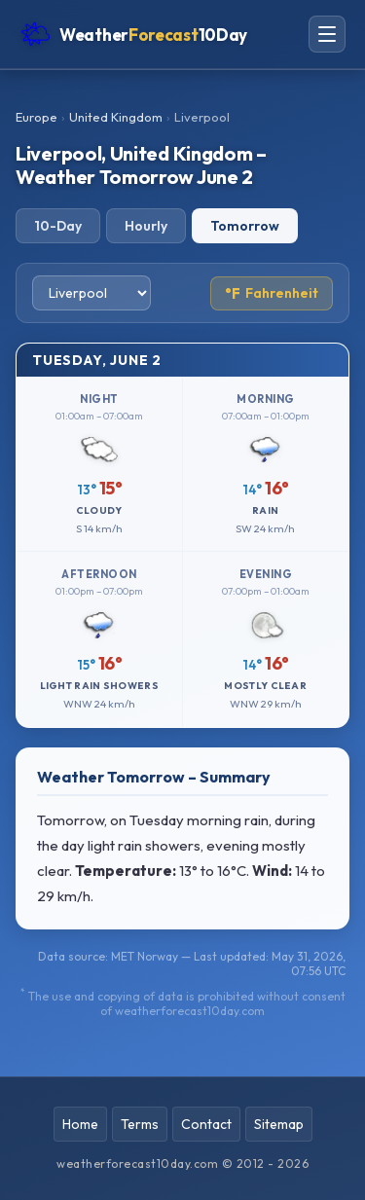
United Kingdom (116, 117)
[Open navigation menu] (327, 34)
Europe (36, 117)
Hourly (146, 226)
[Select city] (91, 292)
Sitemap (279, 1124)
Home (80, 1124)
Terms (140, 1124)
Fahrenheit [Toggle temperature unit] (271, 293)
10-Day (58, 226)
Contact (206, 1124)
